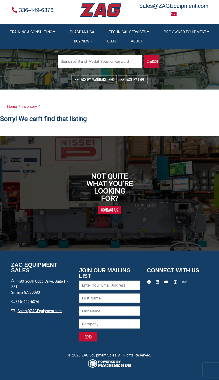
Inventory (29, 106)
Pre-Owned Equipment (185, 32)
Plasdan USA (82, 32)
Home (12, 106)
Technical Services (127, 32)
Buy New (81, 41)
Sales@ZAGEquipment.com (40, 311)
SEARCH (152, 61)
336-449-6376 (32, 10)
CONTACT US (109, 210)
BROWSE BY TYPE (132, 79)
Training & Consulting (31, 32)
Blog (111, 41)
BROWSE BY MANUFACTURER (94, 79)
